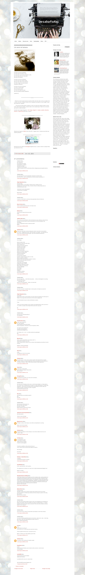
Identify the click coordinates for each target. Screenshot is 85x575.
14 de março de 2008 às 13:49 (22, 347)
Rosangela (28, 146)
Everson (15, 111)
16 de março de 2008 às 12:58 (22, 434)
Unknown (19, 229)
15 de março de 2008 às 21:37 (22, 426)
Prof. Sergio (30, 110)
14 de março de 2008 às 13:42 (22, 334)
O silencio (61, 52)
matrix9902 (19, 554)
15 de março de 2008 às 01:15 (22, 390)
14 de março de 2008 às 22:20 (22, 379)
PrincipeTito (19, 376)
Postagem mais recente (18, 568)
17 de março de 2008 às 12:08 (22, 521)
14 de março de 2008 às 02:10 (22, 178)
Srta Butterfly (19, 464)
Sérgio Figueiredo (20, 182)
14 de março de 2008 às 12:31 (22, 309)
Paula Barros (19, 545)
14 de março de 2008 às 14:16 (22, 354)
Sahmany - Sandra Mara (21, 456)
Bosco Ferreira (20, 204)
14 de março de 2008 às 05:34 (22, 194)
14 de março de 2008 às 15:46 (22, 363)
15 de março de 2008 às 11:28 (22, 399)
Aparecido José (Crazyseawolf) (23, 412)
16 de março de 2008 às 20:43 (22, 496)
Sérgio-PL (35, 110)
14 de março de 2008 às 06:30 (22, 200)
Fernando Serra (20, 320)
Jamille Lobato (20, 218)
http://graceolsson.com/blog (22, 475)
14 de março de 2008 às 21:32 (22, 372)
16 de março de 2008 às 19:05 (22, 472)
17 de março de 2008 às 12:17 (22, 535)
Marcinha (47, 110)
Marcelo (18, 338)
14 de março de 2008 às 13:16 (22, 317)
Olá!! (18, 350)
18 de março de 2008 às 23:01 (22, 550)
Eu (17, 525)
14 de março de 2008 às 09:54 (22, 215)
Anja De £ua (20, 111)
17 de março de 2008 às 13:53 (22, 541)
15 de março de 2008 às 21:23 (22, 417)
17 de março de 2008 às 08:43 (22, 513)
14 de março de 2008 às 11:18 (22, 283)
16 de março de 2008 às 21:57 (22, 506)
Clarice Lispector (62, 60)
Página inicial (32, 568)
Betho (25, 131)
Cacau (18, 367)
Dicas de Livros (25, 41)
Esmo (31, 41)
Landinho (42, 110)
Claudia (38, 110)
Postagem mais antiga (46, 568)
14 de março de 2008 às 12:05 (22, 290)
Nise (18, 393)
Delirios (19, 41)
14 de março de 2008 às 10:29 (22, 234)
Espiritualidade (36, 41)
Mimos (42, 41)
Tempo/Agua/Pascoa (63, 68)
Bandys (18, 210)
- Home (15, 41)
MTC (45, 41)
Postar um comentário (20, 566)
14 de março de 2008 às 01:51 (22, 170)
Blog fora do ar (20, 421)
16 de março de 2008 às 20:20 (22, 485)
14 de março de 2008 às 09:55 (22, 226)
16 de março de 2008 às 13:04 (22, 453)
